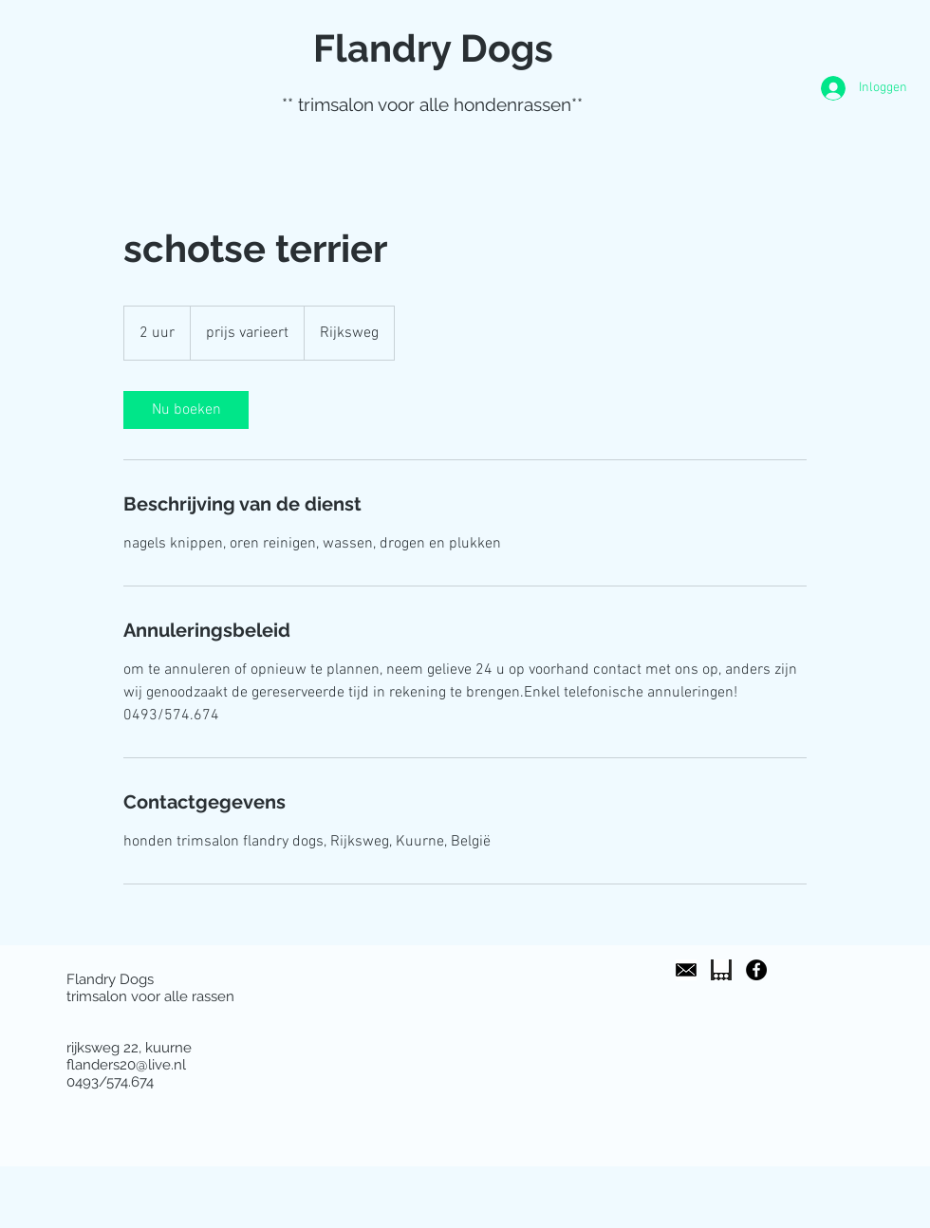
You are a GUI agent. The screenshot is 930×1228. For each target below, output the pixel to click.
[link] (186, 410)
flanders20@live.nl (126, 1064)
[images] (686, 969)
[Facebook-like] (709, 1187)
